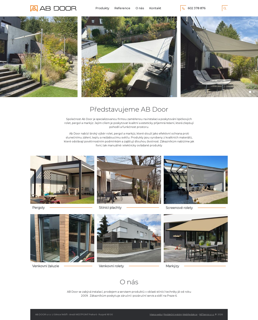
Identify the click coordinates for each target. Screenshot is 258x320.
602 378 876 (193, 8)
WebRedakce (189, 314)
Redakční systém (173, 314)
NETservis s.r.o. (206, 314)
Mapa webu (156, 314)
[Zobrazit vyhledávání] (225, 8)
